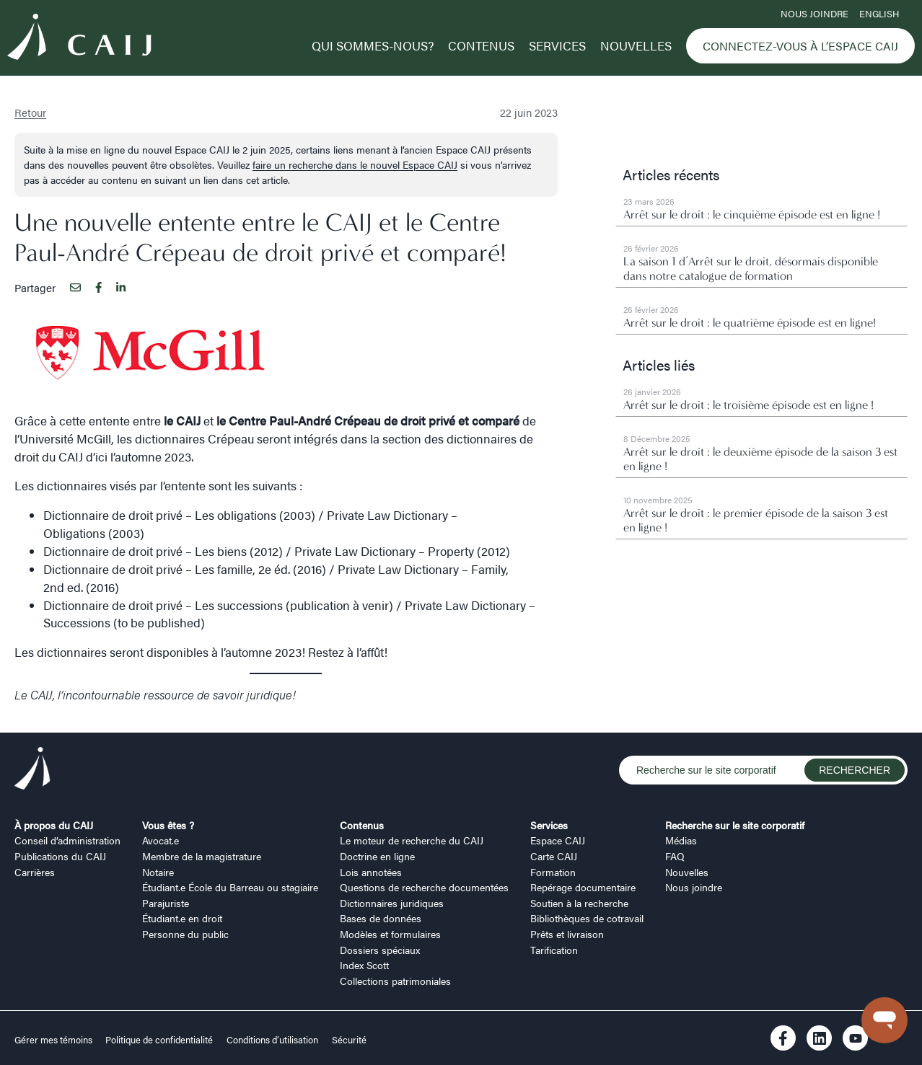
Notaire (158, 872)
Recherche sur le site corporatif (734, 825)
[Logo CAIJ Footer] (32, 770)
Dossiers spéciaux (380, 949)
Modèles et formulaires (390, 934)
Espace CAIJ (557, 840)
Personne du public (185, 934)
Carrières (34, 872)
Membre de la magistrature (201, 856)
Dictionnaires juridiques (392, 903)
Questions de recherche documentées (424, 887)
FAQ (675, 856)
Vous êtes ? (168, 825)
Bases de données (380, 918)
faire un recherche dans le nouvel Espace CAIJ (355, 164)
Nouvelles (636, 45)
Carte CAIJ (553, 856)
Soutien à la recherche (579, 903)
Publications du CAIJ (60, 856)
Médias (681, 840)
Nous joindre (814, 13)
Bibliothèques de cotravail (587, 918)
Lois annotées (371, 872)
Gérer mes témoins (54, 1039)
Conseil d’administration (67, 840)
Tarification (554, 949)
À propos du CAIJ (53, 825)
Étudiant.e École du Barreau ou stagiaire (230, 887)
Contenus (481, 45)
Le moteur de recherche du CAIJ (411, 840)
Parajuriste (165, 903)
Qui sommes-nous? (373, 45)
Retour (30, 112)
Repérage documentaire (583, 887)
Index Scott (364, 965)
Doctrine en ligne (377, 856)
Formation (553, 872)
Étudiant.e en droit (182, 918)
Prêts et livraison (567, 934)
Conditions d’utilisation (272, 1039)
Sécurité (349, 1039)
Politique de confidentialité (159, 1039)
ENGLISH (879, 13)
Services (557, 45)
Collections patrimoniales (395, 980)
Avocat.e (160, 840)
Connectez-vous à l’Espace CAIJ (800, 45)
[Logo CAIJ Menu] (79, 39)
